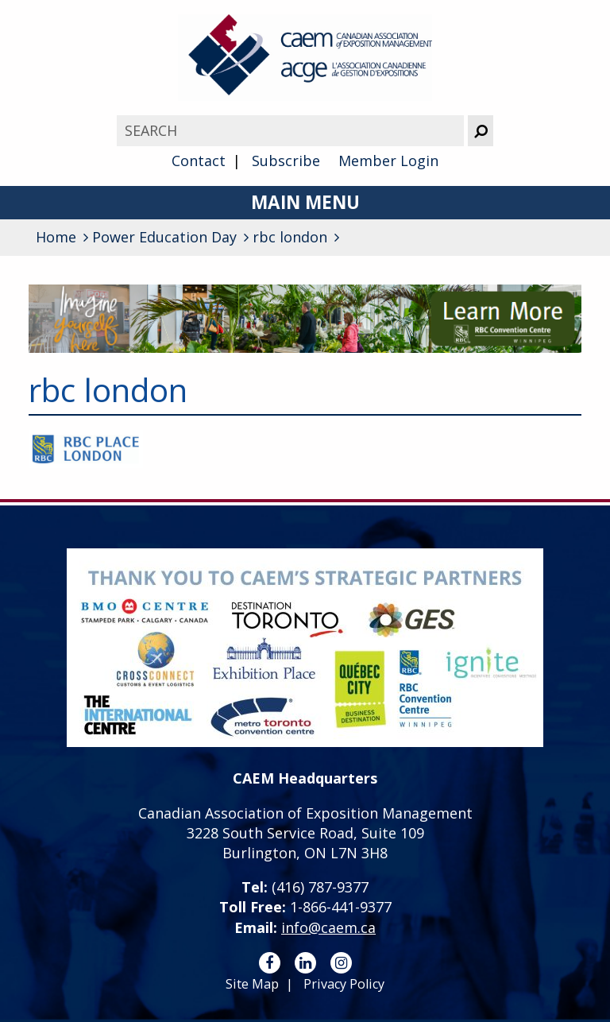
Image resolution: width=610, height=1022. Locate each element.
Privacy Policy (343, 984)
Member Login (388, 160)
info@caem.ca (328, 927)
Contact (199, 160)
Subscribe (286, 160)
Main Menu (305, 202)
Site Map (252, 984)
